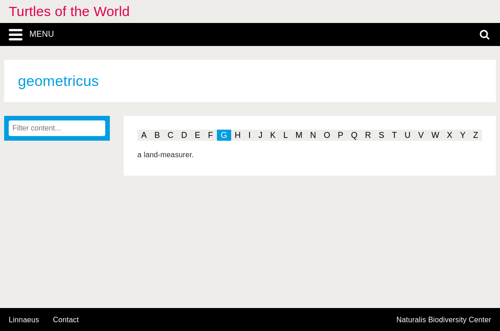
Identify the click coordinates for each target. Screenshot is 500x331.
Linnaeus (24, 320)
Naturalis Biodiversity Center (444, 320)
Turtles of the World (69, 11)
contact (66, 320)
